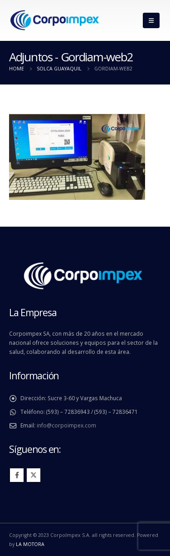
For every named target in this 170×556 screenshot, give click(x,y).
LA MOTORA (30, 544)
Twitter (33, 475)
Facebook (17, 475)
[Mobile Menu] (151, 20)
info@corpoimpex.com (66, 425)
